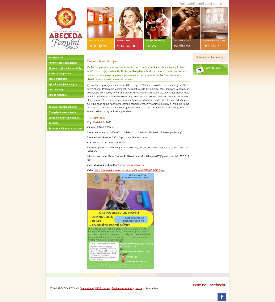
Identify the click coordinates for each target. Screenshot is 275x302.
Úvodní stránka (66, 8)
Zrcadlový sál (100, 44)
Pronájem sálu (56, 57)
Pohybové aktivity (157, 44)
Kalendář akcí (212, 67)
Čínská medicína (58, 95)
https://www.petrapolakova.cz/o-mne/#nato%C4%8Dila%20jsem (129, 170)
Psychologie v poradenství (63, 63)
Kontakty (53, 123)
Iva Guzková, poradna (60, 73)
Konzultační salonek (214, 44)
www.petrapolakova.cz (132, 165)
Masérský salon (186, 44)
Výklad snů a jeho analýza (63, 84)
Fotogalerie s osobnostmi (62, 112)
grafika (138, 288)
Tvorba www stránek (122, 288)
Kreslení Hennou (58, 79)
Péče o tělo (129, 44)
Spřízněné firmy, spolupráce (64, 117)
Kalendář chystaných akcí (63, 107)
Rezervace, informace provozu (65, 128)
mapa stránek (88, 288)
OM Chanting (56, 89)
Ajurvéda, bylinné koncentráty (65, 68)
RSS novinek (103, 288)
